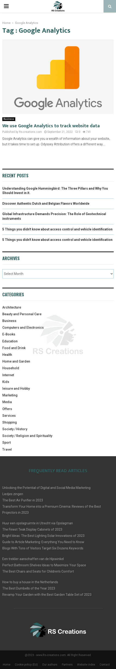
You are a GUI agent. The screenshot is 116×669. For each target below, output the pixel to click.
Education (10, 341)
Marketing (10, 395)
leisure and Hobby (16, 388)
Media (7, 402)
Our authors (49, 664)
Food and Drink (13, 348)
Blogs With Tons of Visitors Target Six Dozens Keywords (42, 548)
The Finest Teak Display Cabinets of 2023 (32, 529)
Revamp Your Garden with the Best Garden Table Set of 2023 (46, 594)
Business (8, 119)
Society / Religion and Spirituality (27, 436)
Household (10, 368)
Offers (7, 409)
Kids (5, 382)
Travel (7, 449)
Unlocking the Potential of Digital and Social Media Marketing (46, 488)
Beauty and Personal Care (21, 314)
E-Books (8, 334)
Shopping (9, 422)
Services (9, 415)
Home (6, 664)
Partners (67, 664)
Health (7, 355)
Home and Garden (16, 361)
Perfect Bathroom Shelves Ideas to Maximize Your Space (44, 565)
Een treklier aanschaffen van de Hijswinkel (33, 559)
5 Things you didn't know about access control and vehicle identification (57, 229)
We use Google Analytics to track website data (51, 126)
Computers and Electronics (23, 327)
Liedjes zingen (12, 494)
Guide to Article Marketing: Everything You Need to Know (43, 542)
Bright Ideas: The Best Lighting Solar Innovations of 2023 (43, 536)
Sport (6, 442)
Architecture (11, 307)
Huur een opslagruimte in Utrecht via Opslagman (37, 523)
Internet (8, 375)
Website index (86, 664)
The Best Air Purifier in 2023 (22, 500)
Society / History (14, 429)
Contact (105, 664)
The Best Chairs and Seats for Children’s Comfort (38, 571)
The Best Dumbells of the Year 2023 (28, 588)
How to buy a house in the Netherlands (30, 582)
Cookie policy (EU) (26, 664)
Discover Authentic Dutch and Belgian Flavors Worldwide (45, 203)
